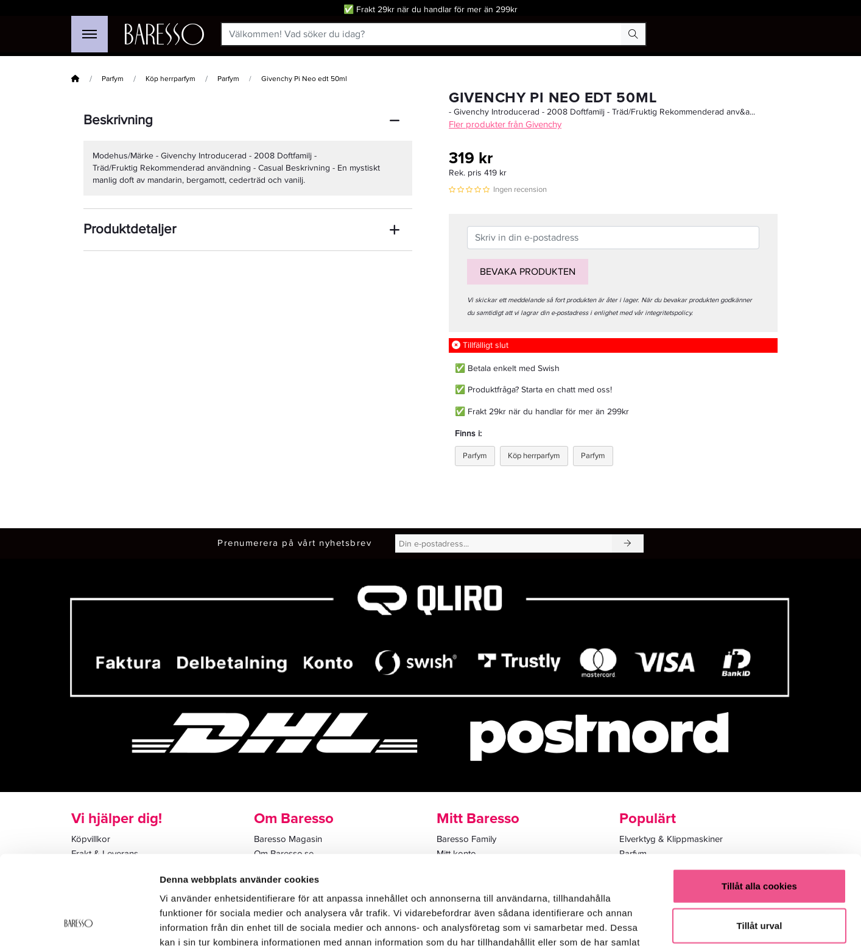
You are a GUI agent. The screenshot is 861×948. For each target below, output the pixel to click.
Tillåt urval (759, 844)
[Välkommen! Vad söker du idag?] (422, 34)
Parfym (113, 78)
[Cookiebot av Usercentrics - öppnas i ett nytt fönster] (79, 924)
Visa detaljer (661, 924)
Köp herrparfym (170, 78)
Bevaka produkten (527, 272)
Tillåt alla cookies (759, 804)
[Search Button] (633, 34)
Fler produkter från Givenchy (505, 124)
